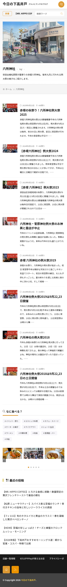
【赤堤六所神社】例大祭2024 (39, 151)
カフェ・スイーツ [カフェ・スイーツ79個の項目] (53, 421)
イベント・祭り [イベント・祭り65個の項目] (13, 421)
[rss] (15, 569)
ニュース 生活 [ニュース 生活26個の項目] (49, 427)
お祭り (42, 105)
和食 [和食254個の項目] (37, 433)
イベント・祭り (12, 106)
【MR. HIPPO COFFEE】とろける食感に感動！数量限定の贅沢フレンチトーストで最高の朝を (33, 493)
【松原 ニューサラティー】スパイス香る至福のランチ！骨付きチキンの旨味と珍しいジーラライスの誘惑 (33, 505)
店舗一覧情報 (9, 558)
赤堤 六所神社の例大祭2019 (38, 260)
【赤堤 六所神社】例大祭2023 (39, 187)
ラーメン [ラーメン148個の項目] (10, 433)
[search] (62, 13)
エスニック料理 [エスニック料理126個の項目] (32, 421)
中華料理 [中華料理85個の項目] (24, 433)
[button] (4, 459)
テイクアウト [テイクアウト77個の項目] (31, 427)
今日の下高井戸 (25, 4)
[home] (6, 569)
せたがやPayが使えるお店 (32, 558)
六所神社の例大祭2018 (35, 337)
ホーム (9, 89)
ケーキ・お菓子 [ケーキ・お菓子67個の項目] (13, 427)
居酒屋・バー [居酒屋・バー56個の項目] (51, 433)
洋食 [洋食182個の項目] (9, 439)
